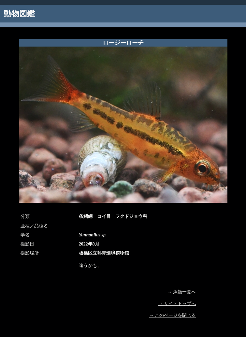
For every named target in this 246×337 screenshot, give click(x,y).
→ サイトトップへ (177, 303)
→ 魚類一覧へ (181, 291)
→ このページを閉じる (172, 315)
